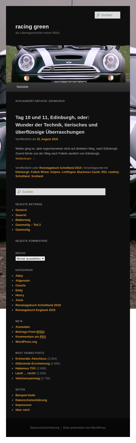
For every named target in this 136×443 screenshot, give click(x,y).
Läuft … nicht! (26, 373)
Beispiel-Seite (25, 395)
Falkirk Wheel (40, 172)
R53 (104, 172)
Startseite (22, 86)
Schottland (23, 176)
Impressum (24, 405)
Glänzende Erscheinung (33, 363)
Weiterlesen (25, 158)
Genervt (21, 210)
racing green (32, 26)
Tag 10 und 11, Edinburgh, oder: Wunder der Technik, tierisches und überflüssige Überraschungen (57, 125)
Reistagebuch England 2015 (36, 310)
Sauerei (21, 215)
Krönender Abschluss (31, 358)
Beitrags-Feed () (30, 332)
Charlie (21, 285)
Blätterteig (23, 220)
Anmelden (23, 327)
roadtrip (113, 172)
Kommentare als (31, 337)
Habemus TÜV (26, 368)
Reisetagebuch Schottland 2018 (60, 168)
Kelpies (55, 172)
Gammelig (23, 229)
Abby (19, 275)
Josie (19, 300)
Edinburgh (22, 172)
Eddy (19, 290)
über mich (23, 410)
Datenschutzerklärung (31, 400)
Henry (20, 295)
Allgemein (23, 280)
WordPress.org (26, 341)
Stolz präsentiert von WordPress (84, 427)
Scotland (37, 176)
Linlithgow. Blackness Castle (81, 172)
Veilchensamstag (28, 378)
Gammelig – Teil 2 (28, 224)
